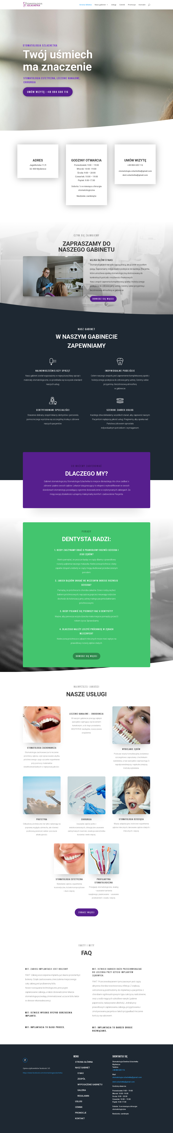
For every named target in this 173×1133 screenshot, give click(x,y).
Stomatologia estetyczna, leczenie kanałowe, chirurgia (51, 80)
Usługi (113, 5)
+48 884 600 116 (118, 1070)
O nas (80, 1073)
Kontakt (142, 5)
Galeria (81, 1090)
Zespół (81, 1079)
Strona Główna (85, 5)
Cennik (122, 5)
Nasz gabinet (100, 5)
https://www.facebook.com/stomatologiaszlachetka (42, 1073)
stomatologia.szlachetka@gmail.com (127, 1077)
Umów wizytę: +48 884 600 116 (47, 92)
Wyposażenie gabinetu (89, 1084)
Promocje (132, 5)
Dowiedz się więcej (103, 298)
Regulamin (83, 1096)
